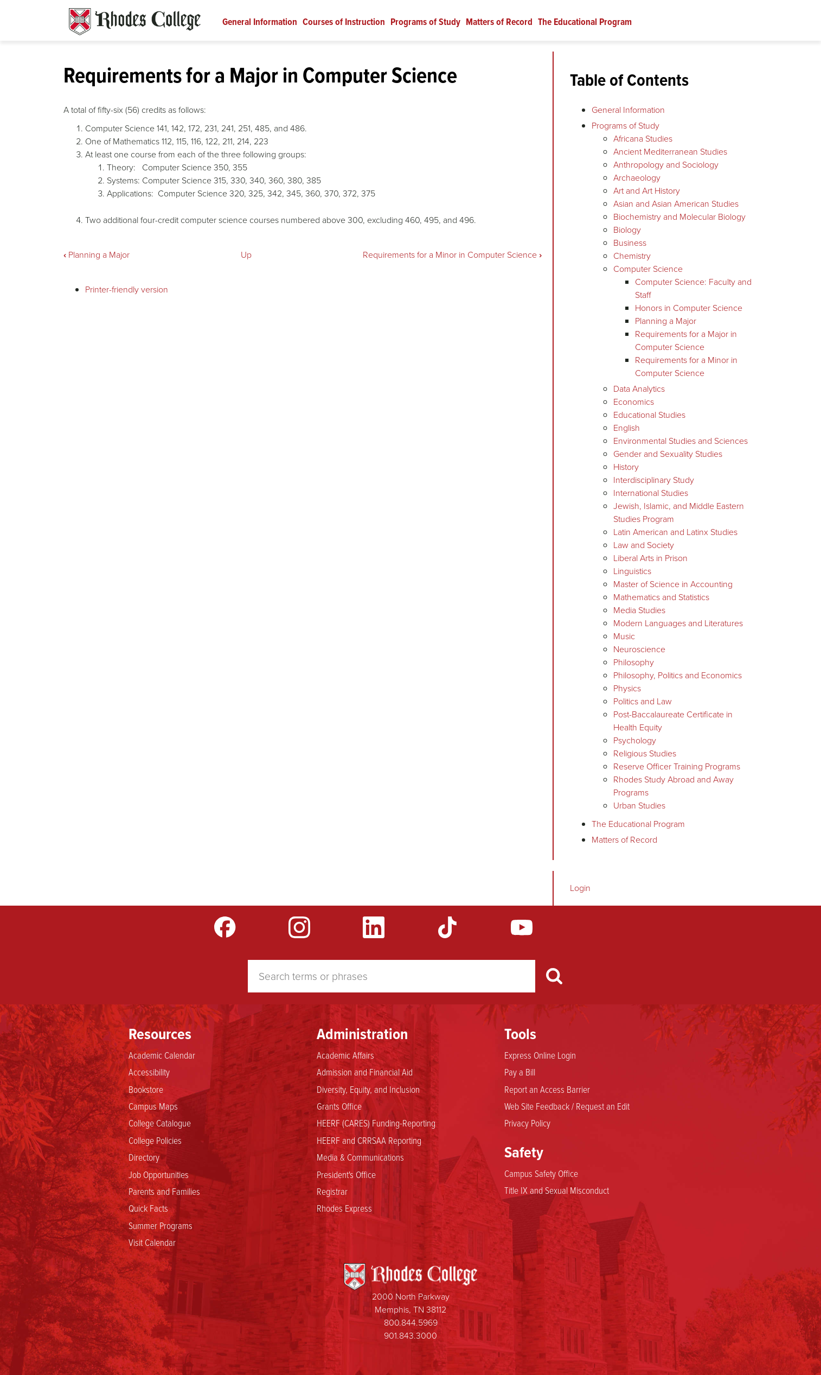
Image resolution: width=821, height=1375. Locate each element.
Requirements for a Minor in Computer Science (452, 255)
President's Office (346, 1175)
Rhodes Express (344, 1208)
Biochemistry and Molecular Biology (679, 217)
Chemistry (632, 256)
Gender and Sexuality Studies (667, 454)
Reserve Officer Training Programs (676, 766)
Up (246, 255)
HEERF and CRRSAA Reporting (369, 1141)
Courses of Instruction (344, 22)
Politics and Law (642, 701)
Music (624, 636)
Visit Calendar (152, 1243)
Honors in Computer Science (688, 308)
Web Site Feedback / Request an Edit (567, 1106)
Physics (627, 688)
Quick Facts (148, 1208)
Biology (627, 230)
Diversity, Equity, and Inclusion (368, 1090)
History (626, 467)
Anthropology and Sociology (666, 164)
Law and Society (643, 545)
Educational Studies (649, 415)
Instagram (299, 927)
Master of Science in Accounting (673, 584)
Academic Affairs (345, 1055)
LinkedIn (373, 927)
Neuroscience (639, 649)
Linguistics (632, 571)
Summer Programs (161, 1226)
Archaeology (636, 177)
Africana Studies (642, 138)
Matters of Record (499, 22)
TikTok (447, 927)
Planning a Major (96, 255)
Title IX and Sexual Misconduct (556, 1190)
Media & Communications (360, 1157)
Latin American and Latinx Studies (675, 532)
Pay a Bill (519, 1072)
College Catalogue (160, 1123)
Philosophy (633, 662)
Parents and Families (164, 1192)
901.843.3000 (410, 1335)
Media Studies (639, 610)
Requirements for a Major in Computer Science (686, 340)
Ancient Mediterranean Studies (670, 151)
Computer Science (648, 269)
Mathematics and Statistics (661, 597)
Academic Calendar (162, 1055)
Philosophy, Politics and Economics (677, 675)
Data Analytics (639, 389)
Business (629, 243)
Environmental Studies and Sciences (680, 441)
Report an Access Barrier (547, 1090)
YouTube (522, 927)
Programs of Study (425, 22)
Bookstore (146, 1090)
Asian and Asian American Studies (676, 204)
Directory (144, 1157)
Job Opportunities (159, 1175)
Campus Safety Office (541, 1174)
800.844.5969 (411, 1322)
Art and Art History (646, 190)
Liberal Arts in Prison (650, 558)
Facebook (225, 927)
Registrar (332, 1192)
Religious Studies (644, 753)
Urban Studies (639, 805)
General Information (259, 22)
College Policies (155, 1141)
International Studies (650, 493)
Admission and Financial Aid (365, 1072)
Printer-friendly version (126, 289)
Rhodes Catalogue (135, 21)
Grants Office (339, 1106)
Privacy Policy (527, 1123)
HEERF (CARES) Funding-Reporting (376, 1123)
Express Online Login (540, 1055)
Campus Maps (153, 1106)
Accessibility (149, 1072)
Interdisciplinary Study (653, 480)
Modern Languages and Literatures (678, 623)
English (626, 428)
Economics (633, 402)
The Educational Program (585, 22)
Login (580, 888)
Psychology (634, 740)
